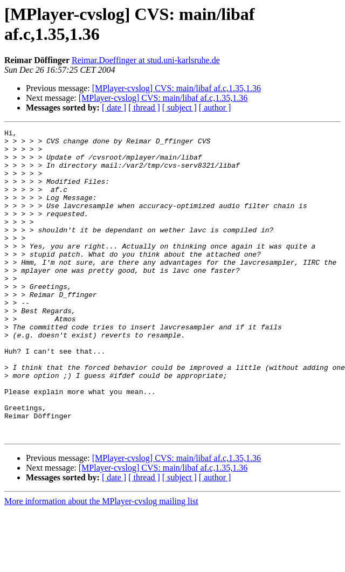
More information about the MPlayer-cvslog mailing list (101, 562)
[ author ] (215, 107)
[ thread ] (144, 107)
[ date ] (114, 107)
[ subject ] (179, 107)
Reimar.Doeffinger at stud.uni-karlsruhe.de (146, 60)
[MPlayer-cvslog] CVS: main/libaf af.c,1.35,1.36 (176, 88)
